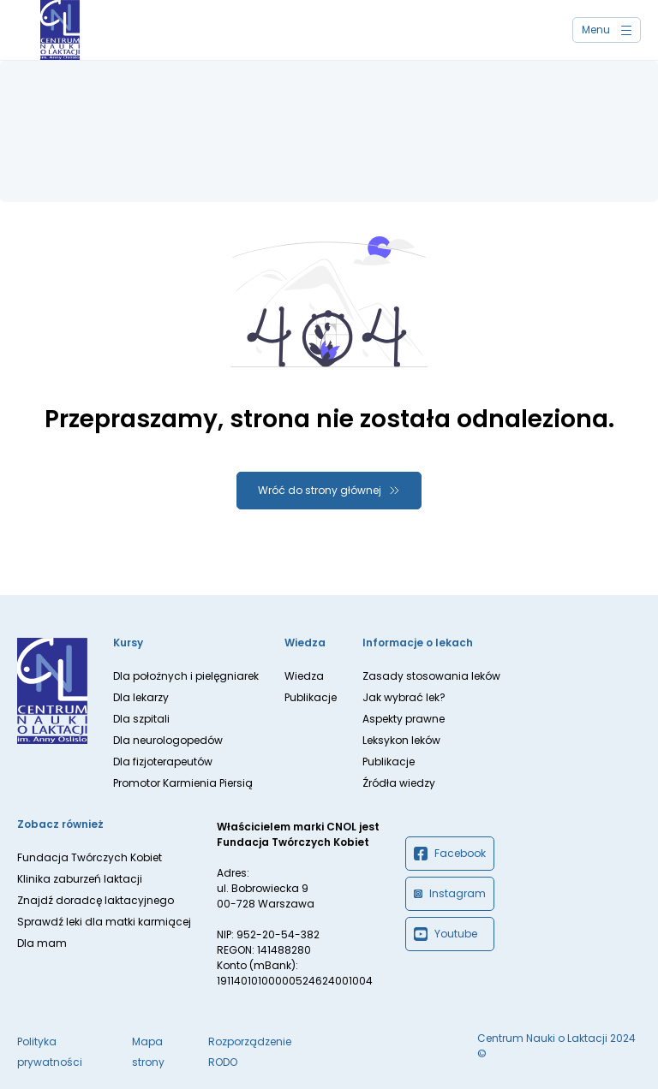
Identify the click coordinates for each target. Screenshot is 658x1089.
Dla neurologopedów (168, 740)
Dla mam (42, 943)
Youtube (445, 934)
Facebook (450, 853)
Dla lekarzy (141, 697)
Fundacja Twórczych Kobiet (89, 857)
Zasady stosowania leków (431, 676)
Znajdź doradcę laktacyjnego (95, 900)
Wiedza (304, 676)
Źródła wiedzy (398, 783)
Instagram (450, 894)
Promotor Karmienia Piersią (183, 783)
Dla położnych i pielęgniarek (186, 676)
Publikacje (310, 697)
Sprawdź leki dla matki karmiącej (104, 921)
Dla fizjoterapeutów (162, 761)
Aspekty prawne (403, 718)
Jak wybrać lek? (404, 697)
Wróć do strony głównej (319, 490)
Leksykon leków (401, 740)
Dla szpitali (141, 718)
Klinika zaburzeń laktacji (79, 879)
